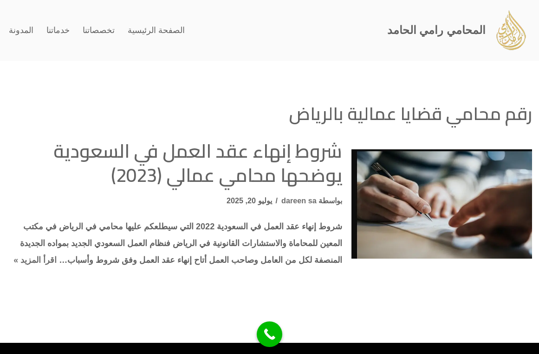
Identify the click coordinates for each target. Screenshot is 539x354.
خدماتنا (58, 30)
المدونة (21, 30)
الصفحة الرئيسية (156, 30)
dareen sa (299, 200)
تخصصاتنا (99, 30)
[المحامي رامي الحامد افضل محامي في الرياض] (459, 30)
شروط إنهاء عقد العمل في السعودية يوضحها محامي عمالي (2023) (197, 163)
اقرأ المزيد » (35, 260)
